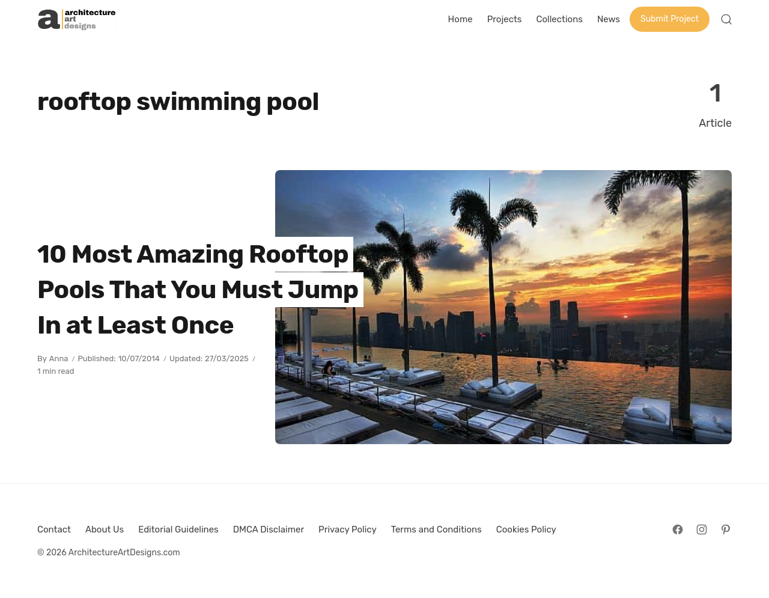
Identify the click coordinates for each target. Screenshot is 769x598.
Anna (58, 358)
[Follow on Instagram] (702, 529)
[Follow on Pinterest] (726, 529)
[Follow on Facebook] (677, 529)
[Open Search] (726, 19)
